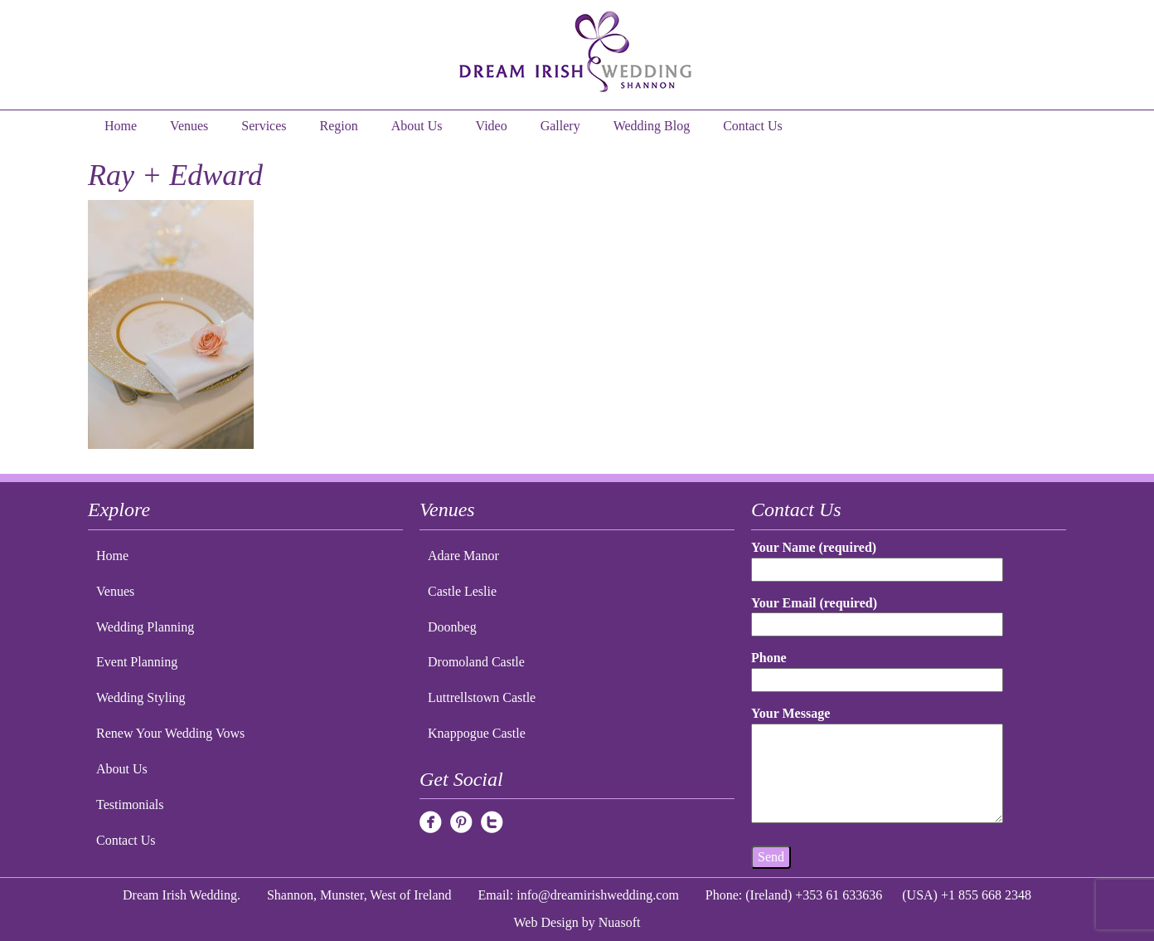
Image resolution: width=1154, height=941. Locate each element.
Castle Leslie (462, 591)
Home (120, 126)
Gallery (560, 126)
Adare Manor (463, 556)
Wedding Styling (141, 697)
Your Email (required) (877, 613)
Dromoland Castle (476, 662)
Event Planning (136, 662)
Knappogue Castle (477, 733)
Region (339, 126)
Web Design (546, 922)
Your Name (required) (877, 558)
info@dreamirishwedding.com (597, 895)
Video (491, 126)
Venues (189, 126)
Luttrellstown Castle (482, 697)
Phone (877, 668)
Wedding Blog (651, 126)
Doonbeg (452, 627)
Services (263, 126)
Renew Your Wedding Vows (170, 733)
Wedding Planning (145, 627)
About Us (417, 126)
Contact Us (753, 126)
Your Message (877, 766)
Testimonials (130, 804)
